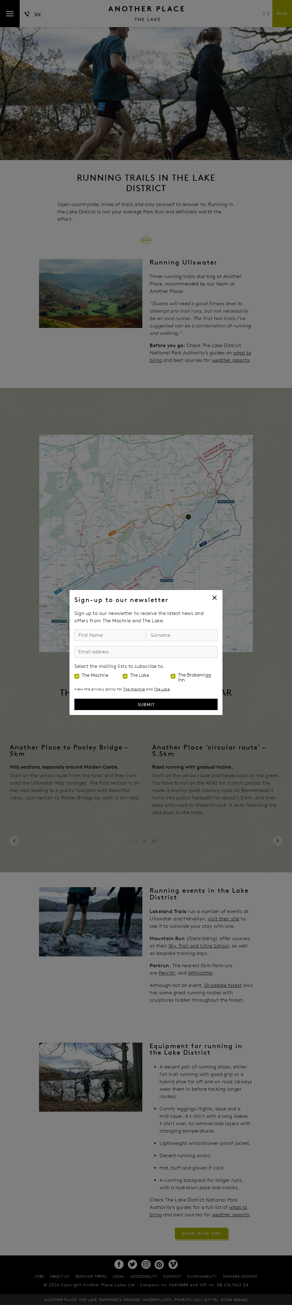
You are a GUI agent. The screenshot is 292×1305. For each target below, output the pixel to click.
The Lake (139, 675)
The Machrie (95, 675)
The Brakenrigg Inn (194, 677)
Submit (146, 704)
